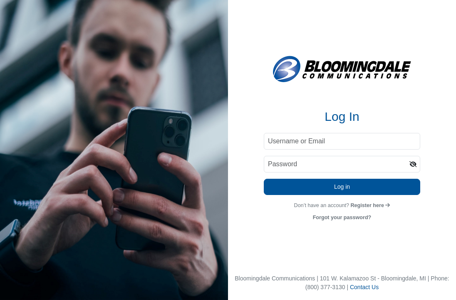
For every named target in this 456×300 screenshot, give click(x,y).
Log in (342, 186)
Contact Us (364, 287)
